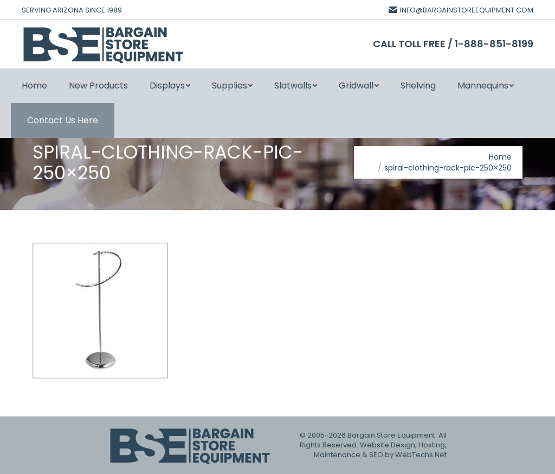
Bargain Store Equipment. (392, 435)
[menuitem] (34, 85)
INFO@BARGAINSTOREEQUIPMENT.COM (461, 10)
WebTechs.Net (421, 455)
